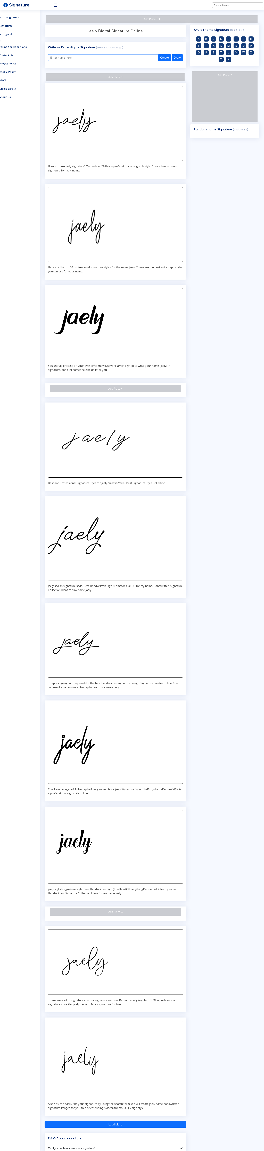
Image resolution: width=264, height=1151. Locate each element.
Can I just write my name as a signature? (83, 1104)
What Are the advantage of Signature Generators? (89, 1130)
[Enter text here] (111, 57)
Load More (123, 1080)
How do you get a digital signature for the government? (92, 1122)
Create (168, 57)
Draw (181, 57)
